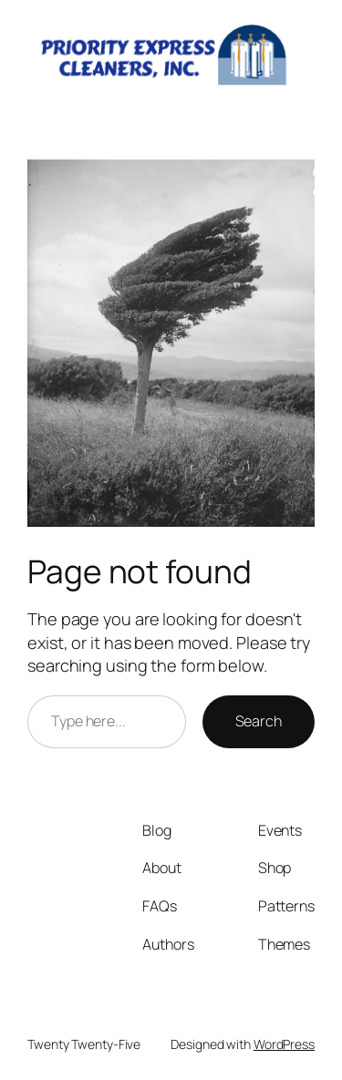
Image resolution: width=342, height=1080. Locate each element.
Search (258, 721)
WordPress (284, 1044)
